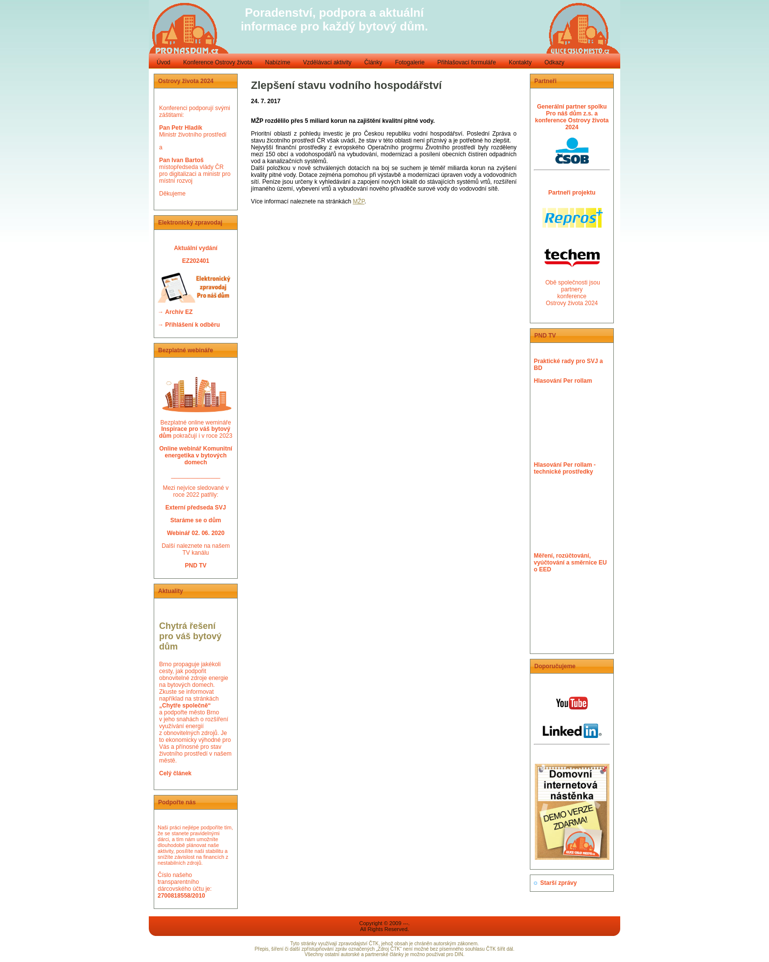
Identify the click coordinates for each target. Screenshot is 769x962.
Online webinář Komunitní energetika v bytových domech (195, 455)
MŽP (358, 201)
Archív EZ (178, 312)
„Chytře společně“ (185, 705)
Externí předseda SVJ (195, 507)
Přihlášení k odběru (192, 324)
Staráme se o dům (195, 520)
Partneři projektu (571, 192)
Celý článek (175, 773)
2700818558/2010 (181, 895)
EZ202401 (195, 260)
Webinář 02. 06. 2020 (195, 533)
